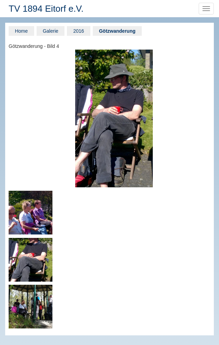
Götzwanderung (117, 31)
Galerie (50, 31)
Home (21, 31)
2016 (78, 31)
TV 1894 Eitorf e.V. (46, 8)
